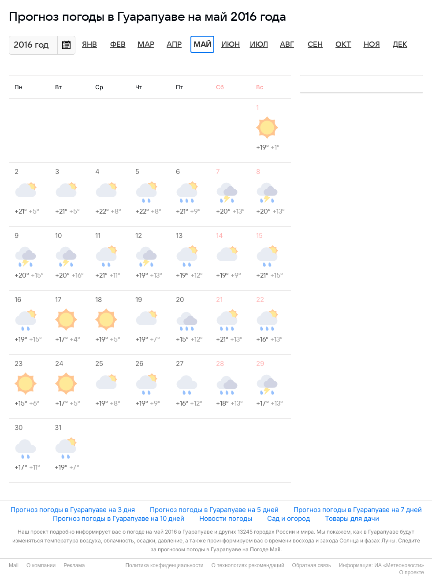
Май (203, 45)
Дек (400, 45)
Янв (89, 45)
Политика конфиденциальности (164, 565)
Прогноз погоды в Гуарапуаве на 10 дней (118, 518)
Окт (343, 45)
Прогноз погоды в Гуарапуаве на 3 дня (73, 509)
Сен (315, 45)
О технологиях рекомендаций (247, 565)
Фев (118, 45)
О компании (41, 565)
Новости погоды (225, 518)
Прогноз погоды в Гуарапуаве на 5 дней (214, 509)
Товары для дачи (352, 518)
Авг (287, 45)
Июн (230, 45)
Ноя (372, 45)
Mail (14, 565)
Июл (259, 45)
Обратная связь (311, 565)
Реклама (74, 565)
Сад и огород (288, 518)
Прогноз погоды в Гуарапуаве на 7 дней (358, 509)
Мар (146, 45)
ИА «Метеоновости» (399, 565)
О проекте (411, 572)
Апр (174, 45)
